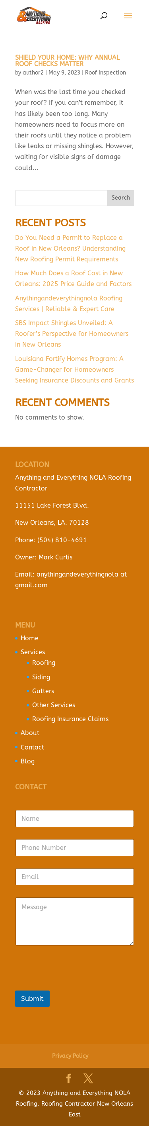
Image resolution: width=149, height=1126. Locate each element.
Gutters (43, 691)
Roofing (43, 663)
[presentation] (75, 985)
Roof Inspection (105, 72)
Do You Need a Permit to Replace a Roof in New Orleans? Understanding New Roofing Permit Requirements (70, 248)
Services (33, 652)
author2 (33, 72)
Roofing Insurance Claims (70, 719)
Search (121, 197)
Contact (32, 747)
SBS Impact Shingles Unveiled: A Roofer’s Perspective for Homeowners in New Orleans (71, 333)
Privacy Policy (70, 1056)
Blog (28, 761)
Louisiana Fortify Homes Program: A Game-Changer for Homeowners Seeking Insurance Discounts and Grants (74, 369)
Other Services (53, 705)
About (30, 733)
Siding (41, 677)
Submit (32, 998)
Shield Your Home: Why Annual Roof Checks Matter (67, 61)
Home (30, 638)
